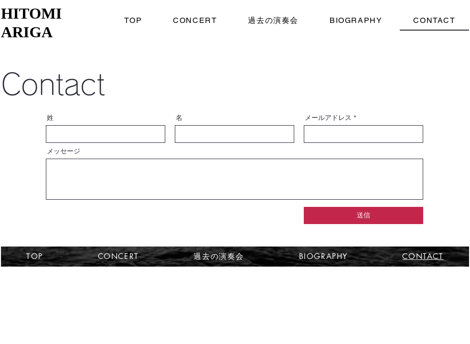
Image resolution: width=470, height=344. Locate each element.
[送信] (363, 215)
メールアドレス (328, 117)
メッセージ (63, 151)
